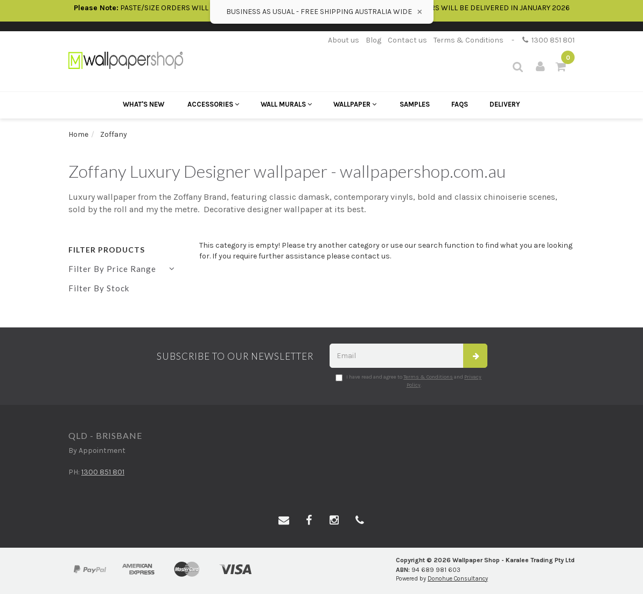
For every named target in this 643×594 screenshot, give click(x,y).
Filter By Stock (98, 288)
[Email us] (284, 521)
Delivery (505, 104)
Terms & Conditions (469, 40)
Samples (415, 104)
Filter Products (106, 250)
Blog (373, 40)
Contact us (407, 40)
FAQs (459, 104)
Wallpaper (354, 104)
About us (343, 40)
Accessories (213, 104)
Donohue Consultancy (458, 578)
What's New (143, 104)
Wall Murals (286, 104)
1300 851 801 (548, 40)
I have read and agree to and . (408, 381)
